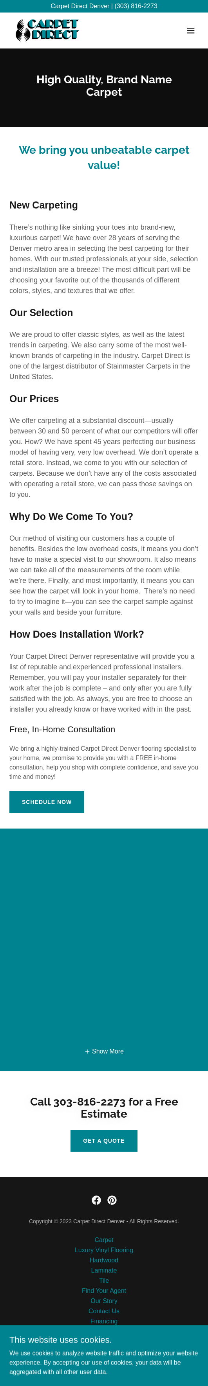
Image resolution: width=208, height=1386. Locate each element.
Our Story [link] (103, 1301)
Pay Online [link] (104, 1331)
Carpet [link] (103, 1240)
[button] (191, 30)
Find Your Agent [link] (104, 1290)
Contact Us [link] (104, 1311)
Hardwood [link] (104, 1260)
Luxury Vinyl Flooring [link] (104, 1250)
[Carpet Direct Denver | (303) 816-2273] (104, 6)
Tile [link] (104, 1280)
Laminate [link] (104, 1270)
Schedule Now (47, 802)
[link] (47, 30)
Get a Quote (104, 1141)
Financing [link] (104, 1321)
